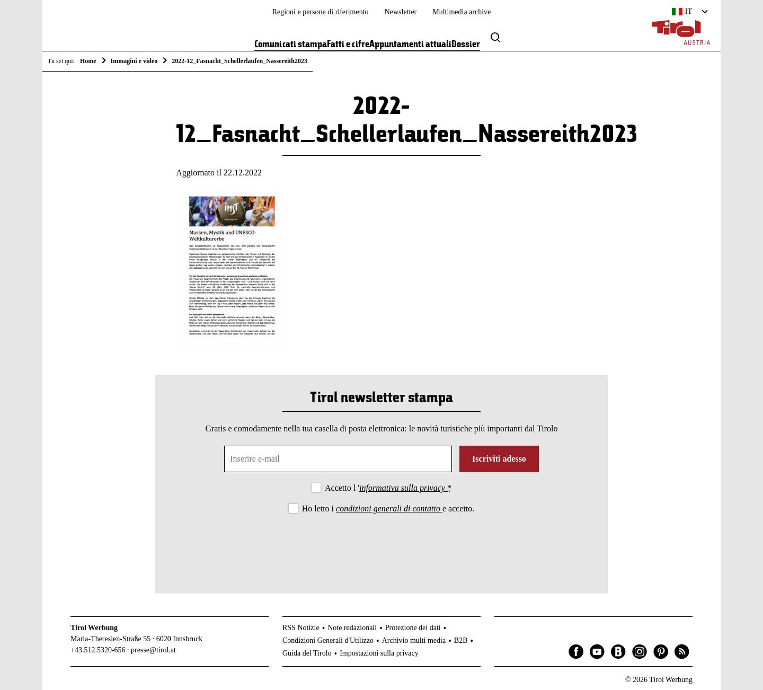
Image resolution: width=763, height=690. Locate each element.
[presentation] (381, 544)
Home (88, 61)
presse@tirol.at (153, 650)
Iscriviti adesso (499, 458)
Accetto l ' (388, 487)
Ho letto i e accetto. (388, 508)
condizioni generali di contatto (389, 508)
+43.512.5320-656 (98, 650)
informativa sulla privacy (403, 487)
